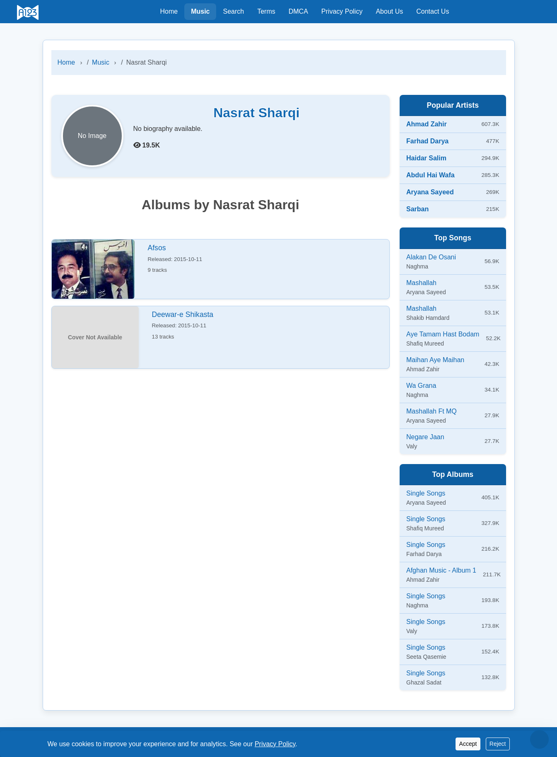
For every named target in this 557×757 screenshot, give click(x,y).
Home (169, 11)
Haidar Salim (426, 158)
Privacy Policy (342, 11)
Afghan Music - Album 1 (441, 570)
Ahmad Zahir (426, 124)
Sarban (417, 209)
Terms (266, 11)
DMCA (298, 11)
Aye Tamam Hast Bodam (442, 334)
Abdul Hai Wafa (430, 175)
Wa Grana (421, 385)
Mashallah (421, 282)
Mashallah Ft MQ (431, 411)
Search (233, 11)
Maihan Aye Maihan (435, 359)
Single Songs (425, 493)
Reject (497, 743)
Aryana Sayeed (430, 192)
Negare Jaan (425, 436)
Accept (468, 743)
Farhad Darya (427, 141)
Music (200, 11)
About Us (389, 11)
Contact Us (432, 11)
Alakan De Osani (431, 257)
